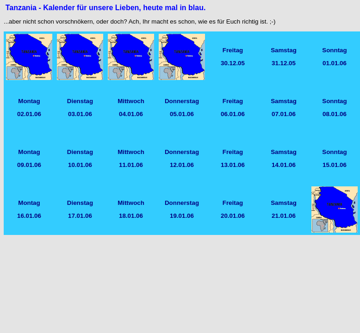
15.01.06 (335, 164)
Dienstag (80, 101)
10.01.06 (80, 164)
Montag (29, 101)
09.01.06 (29, 164)
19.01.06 (182, 215)
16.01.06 (29, 215)
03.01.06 (80, 114)
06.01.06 (233, 114)
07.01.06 (284, 114)
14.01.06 (284, 164)
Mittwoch (131, 101)
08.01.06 (335, 114)
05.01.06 (182, 114)
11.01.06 (131, 164)
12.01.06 (182, 164)
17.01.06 (80, 215)
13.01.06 (233, 164)
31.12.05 (284, 63)
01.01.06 (335, 63)
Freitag (233, 50)
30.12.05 (233, 63)
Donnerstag (182, 101)
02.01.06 (29, 114)
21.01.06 (284, 215)
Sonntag (334, 50)
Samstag (284, 50)
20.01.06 (233, 215)
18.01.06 (131, 215)
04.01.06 (131, 114)
